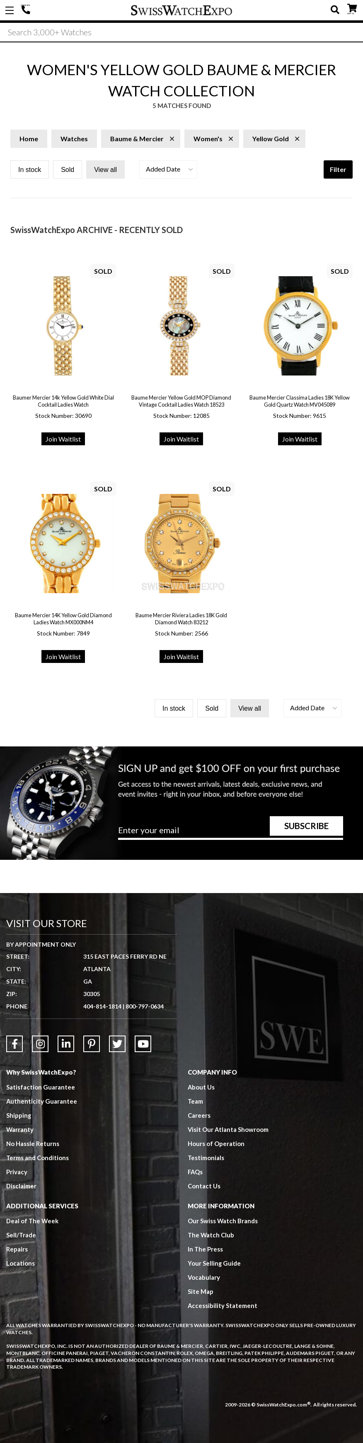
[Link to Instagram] (40, 1044)
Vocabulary (204, 1277)
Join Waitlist (63, 439)
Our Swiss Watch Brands (223, 1221)
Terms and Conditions (37, 1157)
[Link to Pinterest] (91, 1044)
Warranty (20, 1129)
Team (195, 1101)
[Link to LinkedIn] (66, 1044)
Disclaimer (21, 1186)
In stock (29, 169)
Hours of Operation (216, 1143)
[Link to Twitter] (117, 1044)
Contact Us (204, 1186)
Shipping (18, 1115)
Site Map (200, 1291)
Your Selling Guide (214, 1263)
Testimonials (206, 1157)
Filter (338, 169)
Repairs (17, 1249)
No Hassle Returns (32, 1143)
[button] (168, 169)
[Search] (181, 33)
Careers (199, 1115)
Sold (67, 169)
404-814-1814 (27, 10)
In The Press (205, 1249)
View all (105, 169)
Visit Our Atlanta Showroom (228, 1129)
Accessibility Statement (223, 1305)
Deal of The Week (32, 1221)
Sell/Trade (21, 1235)
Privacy (16, 1172)
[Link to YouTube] (143, 1044)
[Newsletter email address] (230, 833)
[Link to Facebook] (14, 1044)
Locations (20, 1263)
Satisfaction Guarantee (40, 1087)
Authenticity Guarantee (41, 1101)
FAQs (195, 1172)
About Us (201, 1087)
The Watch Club (211, 1235)
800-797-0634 (145, 1006)
